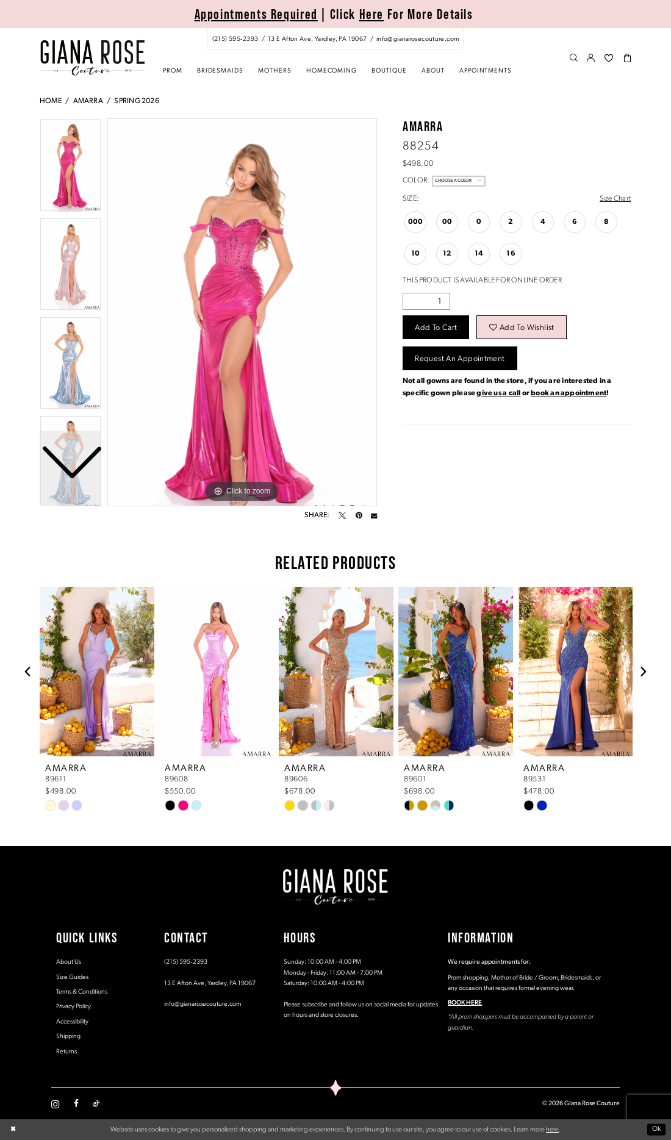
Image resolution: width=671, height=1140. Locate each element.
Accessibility (72, 1022)
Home (51, 101)
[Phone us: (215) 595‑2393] (235, 39)
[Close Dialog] (13, 1130)
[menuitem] (335, 38)
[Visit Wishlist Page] (609, 58)
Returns (66, 1052)
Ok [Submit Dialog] (656, 1129)
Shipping (68, 1036)
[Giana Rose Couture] (92, 58)
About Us (68, 962)
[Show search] (574, 58)
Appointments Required (256, 14)
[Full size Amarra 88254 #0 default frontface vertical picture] (242, 312)
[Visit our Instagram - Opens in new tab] (55, 1104)
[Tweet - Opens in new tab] (342, 515)
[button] (591, 58)
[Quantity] (426, 301)
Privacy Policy (73, 1006)
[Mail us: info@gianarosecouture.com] (417, 39)
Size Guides (72, 977)
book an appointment (568, 393)
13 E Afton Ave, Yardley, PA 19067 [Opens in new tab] (210, 983)
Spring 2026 (136, 101)
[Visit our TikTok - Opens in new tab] (96, 1104)
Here (371, 14)
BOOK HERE (465, 1003)
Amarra (88, 101)
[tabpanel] (242, 312)
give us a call (498, 393)
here (552, 1129)
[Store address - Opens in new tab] (317, 39)
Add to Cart (436, 328)
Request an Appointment (459, 359)
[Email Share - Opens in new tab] (374, 515)
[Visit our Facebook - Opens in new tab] (76, 1104)
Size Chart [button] (615, 199)
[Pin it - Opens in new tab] (359, 515)
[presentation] (97, 671)
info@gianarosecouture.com (202, 1004)
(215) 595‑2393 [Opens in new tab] (185, 962)
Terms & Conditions (81, 992)
